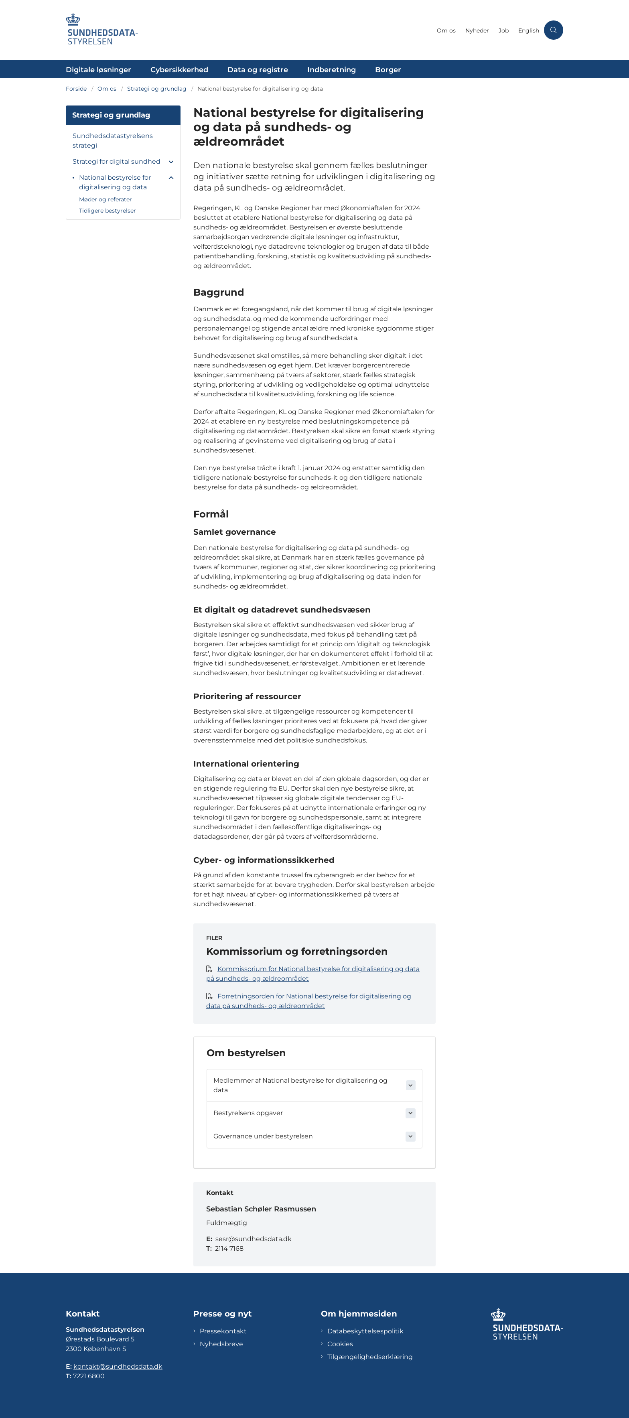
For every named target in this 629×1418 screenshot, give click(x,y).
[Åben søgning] (553, 30)
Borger (388, 69)
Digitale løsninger (98, 69)
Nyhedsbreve (221, 1344)
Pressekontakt (223, 1331)
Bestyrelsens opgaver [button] (248, 1113)
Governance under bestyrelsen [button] (263, 1136)
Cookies (340, 1344)
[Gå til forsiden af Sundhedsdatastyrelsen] (249, 30)
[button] (169, 162)
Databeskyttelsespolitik (365, 1331)
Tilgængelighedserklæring (370, 1357)
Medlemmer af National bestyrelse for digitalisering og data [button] (300, 1085)
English (528, 31)
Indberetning (331, 69)
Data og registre (257, 69)
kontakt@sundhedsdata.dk (117, 1366)
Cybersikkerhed (179, 69)
